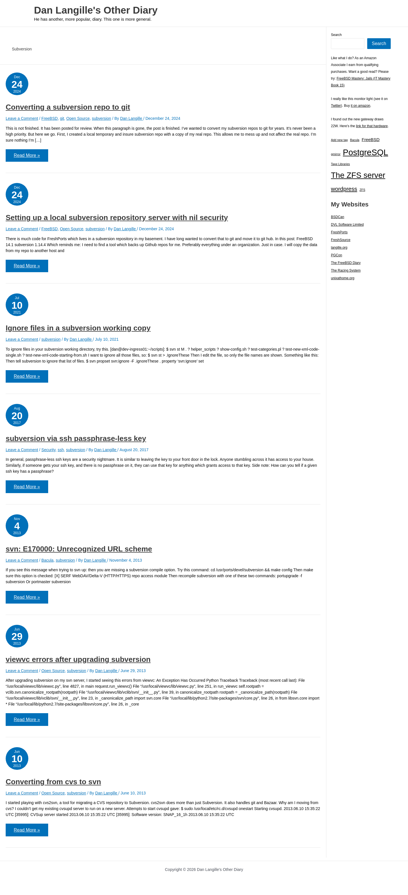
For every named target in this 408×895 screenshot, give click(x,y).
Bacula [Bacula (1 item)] (355, 140)
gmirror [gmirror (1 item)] (336, 154)
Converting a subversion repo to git (68, 107)
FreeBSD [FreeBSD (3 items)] (371, 139)
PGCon (336, 255)
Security (48, 451)
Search (336, 35)
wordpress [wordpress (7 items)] (344, 189)
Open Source (78, 118)
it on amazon (360, 106)
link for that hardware (372, 126)
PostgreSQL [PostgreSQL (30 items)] (365, 152)
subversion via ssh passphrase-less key (76, 440)
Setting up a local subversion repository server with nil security (117, 218)
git (62, 118)
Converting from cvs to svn (53, 784)
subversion (101, 118)
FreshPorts (339, 232)
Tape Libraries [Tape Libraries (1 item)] (340, 164)
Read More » (27, 157)
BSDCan (337, 217)
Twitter (336, 106)
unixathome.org (342, 278)
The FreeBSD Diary (346, 263)
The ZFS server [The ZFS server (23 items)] (358, 175)
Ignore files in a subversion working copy (78, 329)
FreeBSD (49, 118)
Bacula (47, 562)
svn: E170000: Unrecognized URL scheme (79, 550)
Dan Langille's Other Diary (96, 10)
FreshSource (340, 240)
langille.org (339, 248)
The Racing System (346, 270)
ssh (61, 451)
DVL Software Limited (347, 225)
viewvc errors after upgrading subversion (78, 661)
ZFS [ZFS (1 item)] (362, 189)
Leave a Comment (22, 118)
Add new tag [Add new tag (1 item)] (339, 140)
